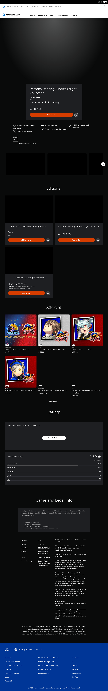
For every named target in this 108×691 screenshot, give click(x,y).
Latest (32, 13)
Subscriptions (63, 13)
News (44, 6)
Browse (74, 13)
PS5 (15, 6)
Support (57, 6)
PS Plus (27, 6)
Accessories (35, 6)
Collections (42, 13)
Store (50, 6)
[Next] (103, 162)
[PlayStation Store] (12, 12)
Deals (52, 13)
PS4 (20, 6)
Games (9, 6)
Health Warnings (60, 599)
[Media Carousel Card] (25, 162)
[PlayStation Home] (4, 6)
